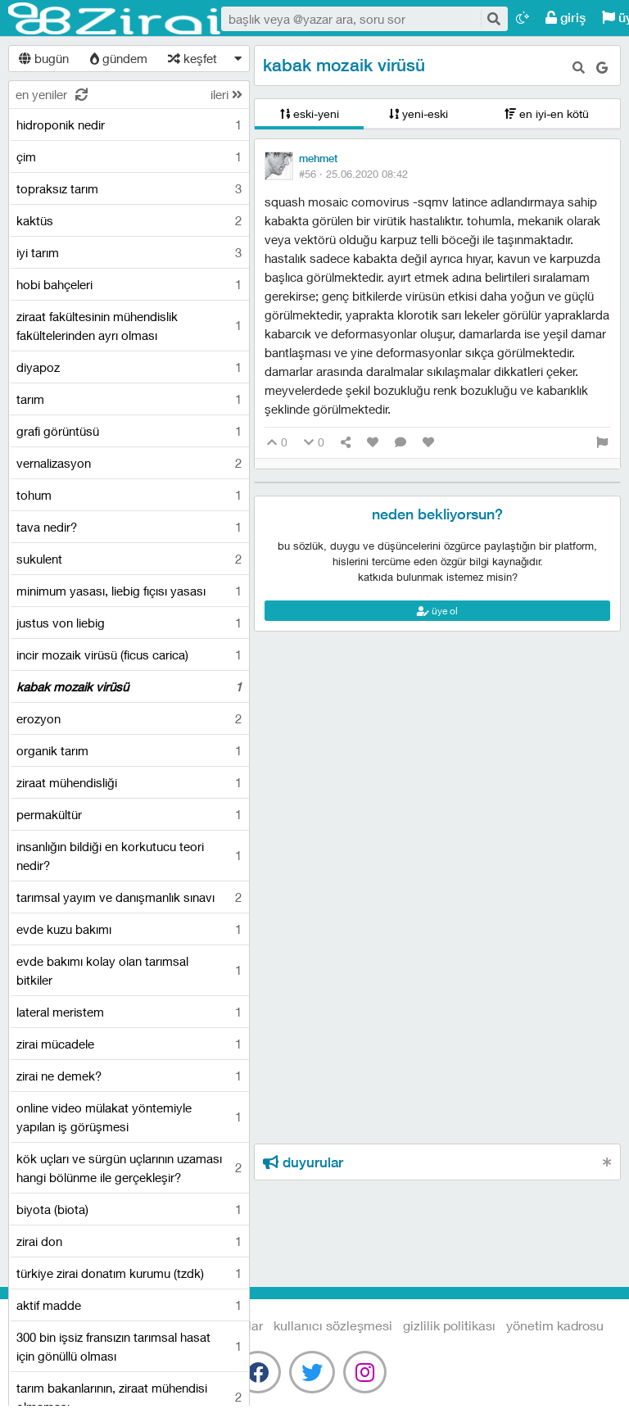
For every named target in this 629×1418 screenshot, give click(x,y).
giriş (565, 17)
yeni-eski (418, 113)
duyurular (303, 1162)
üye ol (437, 611)
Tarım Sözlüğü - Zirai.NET (114, 18)
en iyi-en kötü (547, 113)
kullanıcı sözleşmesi (333, 1325)
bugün (44, 58)
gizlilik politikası (449, 1325)
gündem (118, 58)
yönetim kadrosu (555, 1325)
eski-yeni (309, 113)
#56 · (353, 173)
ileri (226, 94)
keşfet (192, 58)
